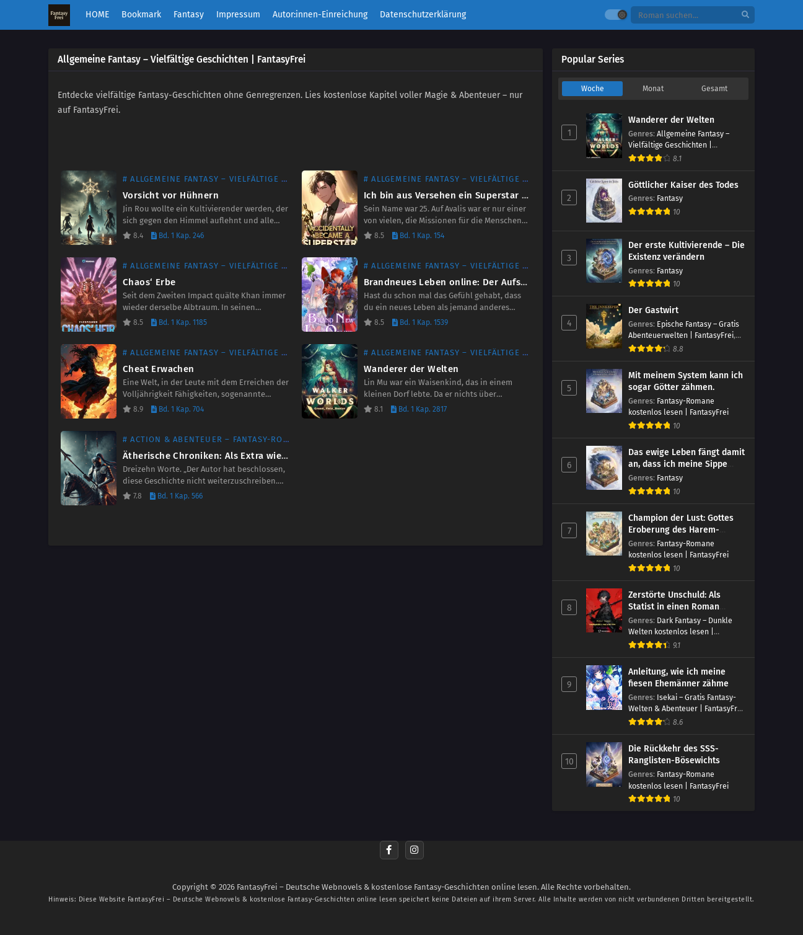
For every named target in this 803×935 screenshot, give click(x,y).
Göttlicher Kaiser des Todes (683, 185)
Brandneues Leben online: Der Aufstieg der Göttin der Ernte (497, 282)
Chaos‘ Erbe (149, 282)
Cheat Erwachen (159, 368)
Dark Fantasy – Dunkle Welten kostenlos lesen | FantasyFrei (680, 632)
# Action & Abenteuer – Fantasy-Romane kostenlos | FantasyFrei (271, 439)
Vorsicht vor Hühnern (171, 195)
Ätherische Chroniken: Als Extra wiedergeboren (228, 455)
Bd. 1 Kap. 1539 (420, 322)
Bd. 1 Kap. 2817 (419, 409)
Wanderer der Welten (411, 368)
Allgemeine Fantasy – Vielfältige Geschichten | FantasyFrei (678, 145)
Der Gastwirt (653, 310)
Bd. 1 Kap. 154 (418, 235)
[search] (745, 15)
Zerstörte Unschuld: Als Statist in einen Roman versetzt (674, 607)
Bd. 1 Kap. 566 (176, 496)
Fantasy (670, 198)
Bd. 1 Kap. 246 (177, 235)
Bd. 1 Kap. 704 (177, 409)
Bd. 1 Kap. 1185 (179, 322)
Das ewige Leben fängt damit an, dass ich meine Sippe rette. (686, 464)
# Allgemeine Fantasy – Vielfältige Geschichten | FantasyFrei (262, 179)
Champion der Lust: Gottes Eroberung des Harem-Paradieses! (681, 530)
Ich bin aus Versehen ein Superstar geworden (465, 195)
